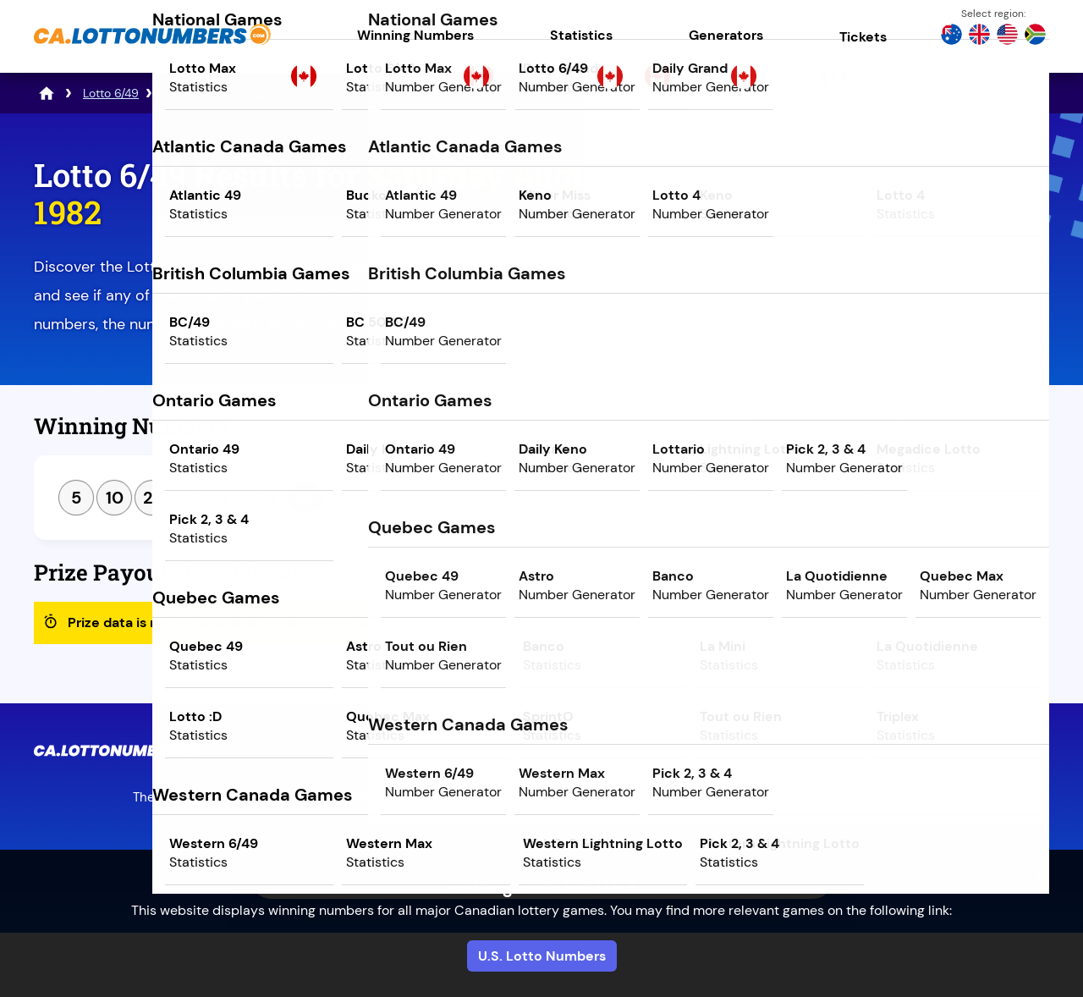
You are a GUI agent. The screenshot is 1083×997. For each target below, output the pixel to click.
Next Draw (978, 432)
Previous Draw (823, 432)
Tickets (863, 37)
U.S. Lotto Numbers (542, 956)
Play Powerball (900, 302)
